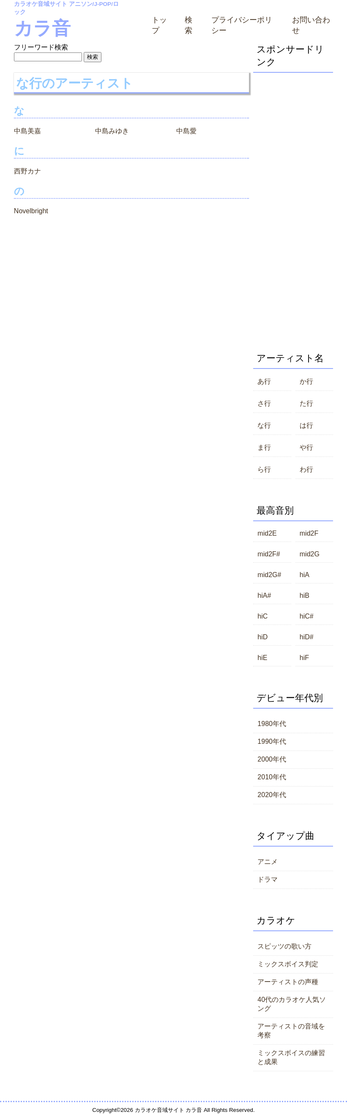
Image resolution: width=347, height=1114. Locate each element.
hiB (304, 595)
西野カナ (27, 171)
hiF (304, 657)
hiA (304, 574)
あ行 (264, 381)
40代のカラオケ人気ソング (291, 1004)
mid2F (309, 533)
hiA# (264, 595)
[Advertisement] (293, 200)
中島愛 (186, 131)
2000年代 (271, 759)
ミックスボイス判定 (287, 964)
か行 (306, 381)
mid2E (266, 533)
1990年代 (271, 741)
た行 (306, 403)
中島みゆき (112, 131)
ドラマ (267, 879)
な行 (264, 425)
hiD (262, 637)
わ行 (306, 469)
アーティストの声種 (287, 981)
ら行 (264, 469)
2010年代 (271, 777)
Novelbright (31, 211)
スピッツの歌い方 (284, 946)
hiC (262, 616)
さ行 (264, 403)
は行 (306, 425)
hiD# (307, 637)
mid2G (310, 554)
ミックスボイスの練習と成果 (291, 1057)
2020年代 (271, 794)
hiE (262, 657)
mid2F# (268, 554)
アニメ (267, 861)
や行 (306, 447)
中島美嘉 (27, 131)
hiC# (307, 616)
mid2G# (269, 574)
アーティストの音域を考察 (291, 1031)
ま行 (264, 447)
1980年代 (271, 723)
